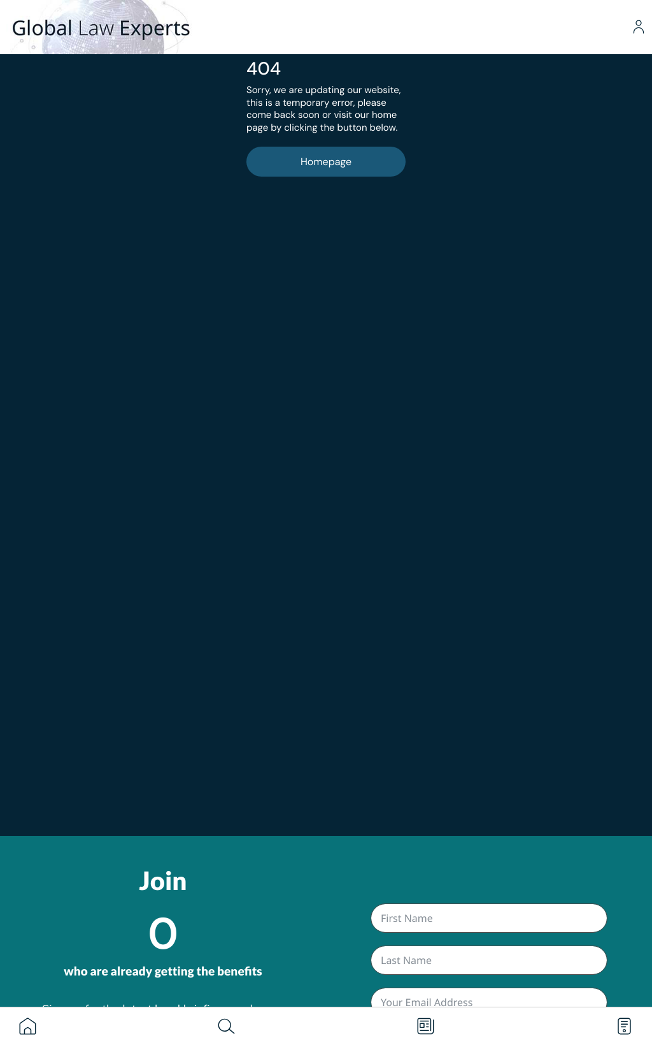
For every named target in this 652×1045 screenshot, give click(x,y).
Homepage (326, 161)
